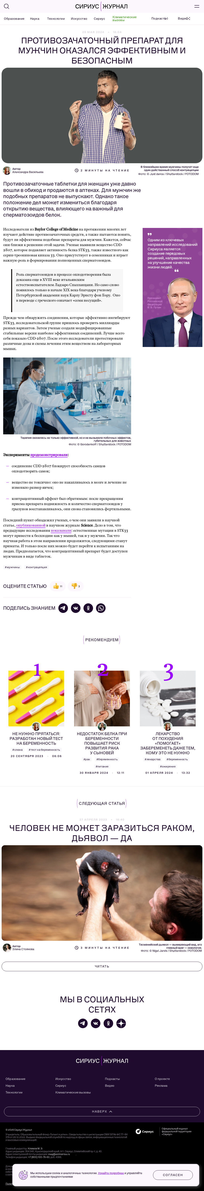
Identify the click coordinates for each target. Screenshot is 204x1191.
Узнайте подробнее (111, 1173)
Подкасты (112, 1079)
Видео (109, 1085)
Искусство (77, 19)
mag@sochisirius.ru (59, 1154)
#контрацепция (36, 567)
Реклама (161, 1085)
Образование (12, 19)
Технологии (54, 19)
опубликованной (30, 525)
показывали (61, 531)
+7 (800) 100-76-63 (38, 1157)
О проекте (162, 1079)
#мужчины (12, 567)
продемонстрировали (49, 455)
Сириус (98, 19)
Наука (33, 19)
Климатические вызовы (125, 18)
